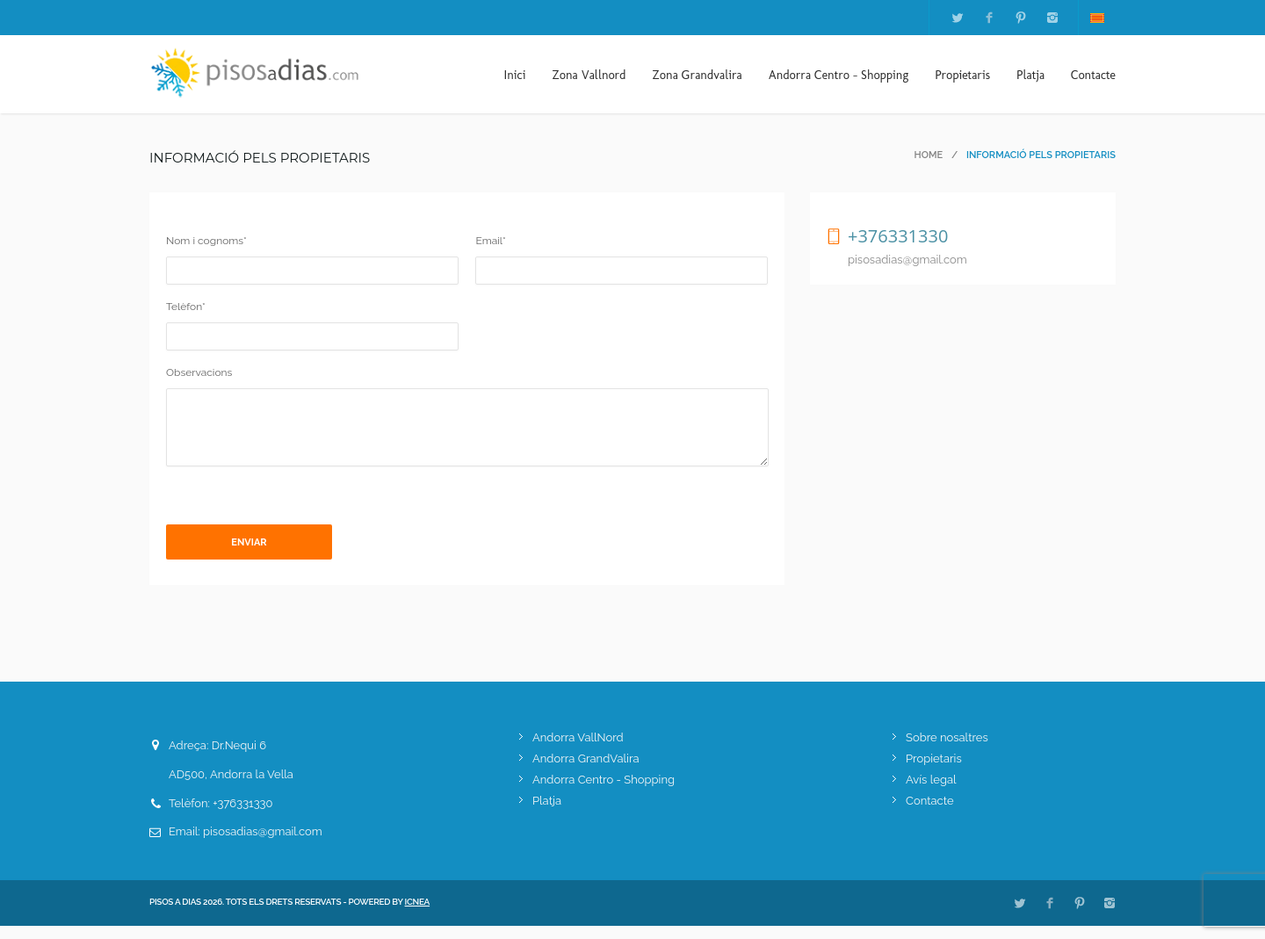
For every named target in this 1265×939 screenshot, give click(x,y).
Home (928, 155)
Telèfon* (186, 306)
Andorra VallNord (578, 750)
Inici (514, 75)
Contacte (1093, 75)
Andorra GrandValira (586, 771)
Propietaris (962, 75)
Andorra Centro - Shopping (838, 75)
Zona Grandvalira (697, 75)
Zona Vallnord (588, 75)
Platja (1030, 75)
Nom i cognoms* (206, 241)
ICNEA (417, 915)
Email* (490, 241)
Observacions (199, 372)
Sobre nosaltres (947, 750)
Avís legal (931, 792)
